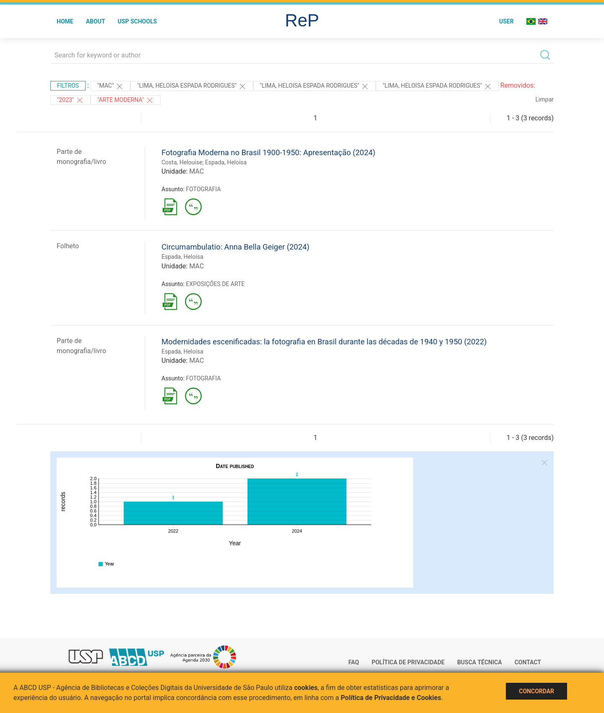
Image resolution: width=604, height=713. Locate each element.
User (506, 21)
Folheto (68, 246)
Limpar (545, 99)
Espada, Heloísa (182, 256)
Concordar (536, 691)
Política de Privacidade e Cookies (391, 698)
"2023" (70, 100)
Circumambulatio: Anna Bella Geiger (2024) (235, 246)
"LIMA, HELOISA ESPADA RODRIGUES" (192, 86)
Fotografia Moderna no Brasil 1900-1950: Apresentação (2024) (268, 152)
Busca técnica (479, 662)
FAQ (354, 662)
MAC (196, 171)
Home (65, 21)
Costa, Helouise (181, 162)
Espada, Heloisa (226, 162)
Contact (528, 662)
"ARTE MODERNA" (125, 100)
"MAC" (110, 86)
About (95, 21)
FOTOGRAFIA (203, 189)
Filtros (68, 85)
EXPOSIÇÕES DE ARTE (215, 284)
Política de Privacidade (408, 662)
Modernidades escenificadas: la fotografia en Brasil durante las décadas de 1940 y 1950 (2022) (324, 341)
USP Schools (137, 21)
